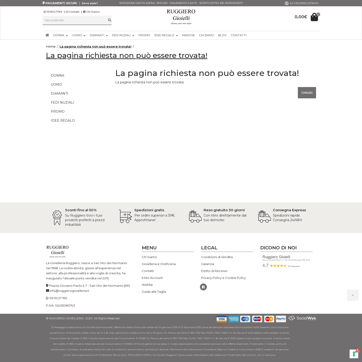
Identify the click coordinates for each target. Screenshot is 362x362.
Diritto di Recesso (214, 271)
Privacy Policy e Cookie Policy (223, 278)
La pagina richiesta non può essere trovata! (95, 46)
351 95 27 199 (58, 298)
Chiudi (307, 92)
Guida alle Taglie (154, 291)
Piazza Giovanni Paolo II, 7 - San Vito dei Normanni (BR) (89, 285)
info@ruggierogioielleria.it (69, 291)
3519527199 (53, 11)
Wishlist (147, 285)
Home (51, 46)
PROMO (144, 35)
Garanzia (207, 264)
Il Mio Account (152, 278)
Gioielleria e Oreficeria (159, 264)
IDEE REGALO (166, 35)
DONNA (60, 35)
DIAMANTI (99, 35)
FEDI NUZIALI (123, 35)
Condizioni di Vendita (217, 257)
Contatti (72, 11)
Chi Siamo (91, 11)
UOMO (79, 35)
